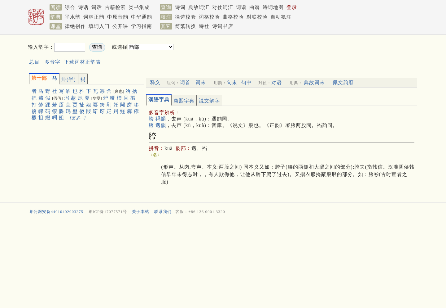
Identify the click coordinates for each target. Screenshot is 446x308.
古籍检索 (115, 7)
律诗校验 (185, 17)
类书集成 (139, 7)
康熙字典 (184, 100)
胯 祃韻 (157, 118)
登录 (291, 7)
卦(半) (68, 79)
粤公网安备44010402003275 (56, 211)
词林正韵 (93, 17)
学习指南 (141, 26)
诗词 (180, 7)
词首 (185, 82)
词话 (96, 7)
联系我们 (163, 211)
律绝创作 (75, 26)
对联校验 (257, 17)
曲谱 (254, 7)
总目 (34, 62)
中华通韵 (141, 17)
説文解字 (209, 100)
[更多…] (78, 118)
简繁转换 (185, 26)
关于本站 (140, 211)
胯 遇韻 (157, 125)
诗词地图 (273, 7)
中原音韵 (117, 17)
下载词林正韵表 (82, 62)
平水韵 (73, 17)
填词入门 (99, 26)
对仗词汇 (222, 7)
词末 (200, 82)
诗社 (204, 26)
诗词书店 (222, 26)
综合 (70, 7)
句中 (246, 82)
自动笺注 (280, 17)
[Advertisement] (281, 52)
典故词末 (314, 82)
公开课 (120, 26)
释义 (155, 82)
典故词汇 (198, 7)
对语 (276, 82)
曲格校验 (233, 17)
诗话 (83, 7)
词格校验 (209, 17)
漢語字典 (158, 99)
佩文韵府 (343, 82)
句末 (232, 82)
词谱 (241, 7)
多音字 (52, 62)
